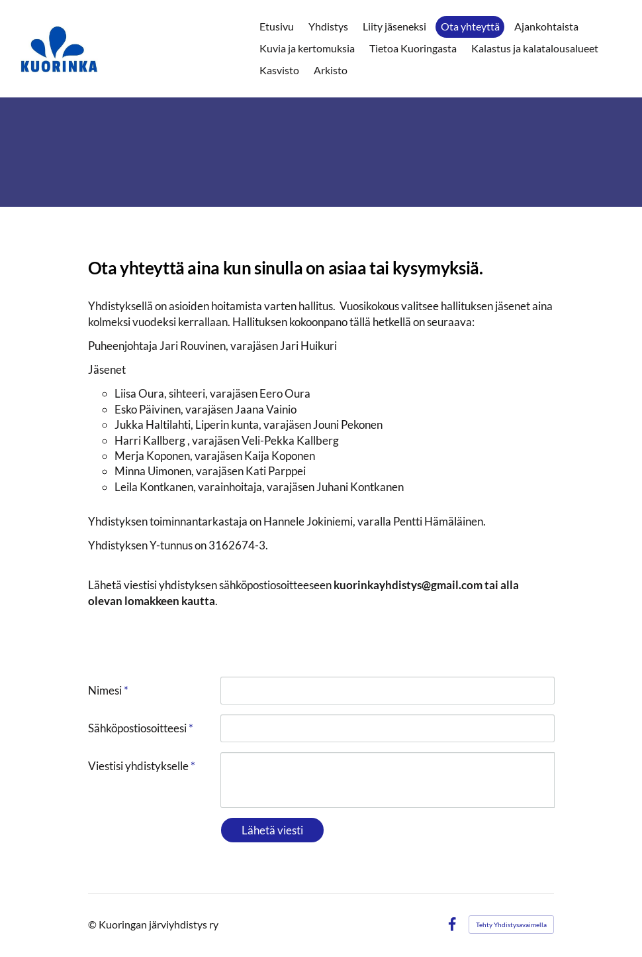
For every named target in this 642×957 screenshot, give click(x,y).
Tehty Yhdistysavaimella (511, 925)
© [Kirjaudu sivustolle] (93, 924)
